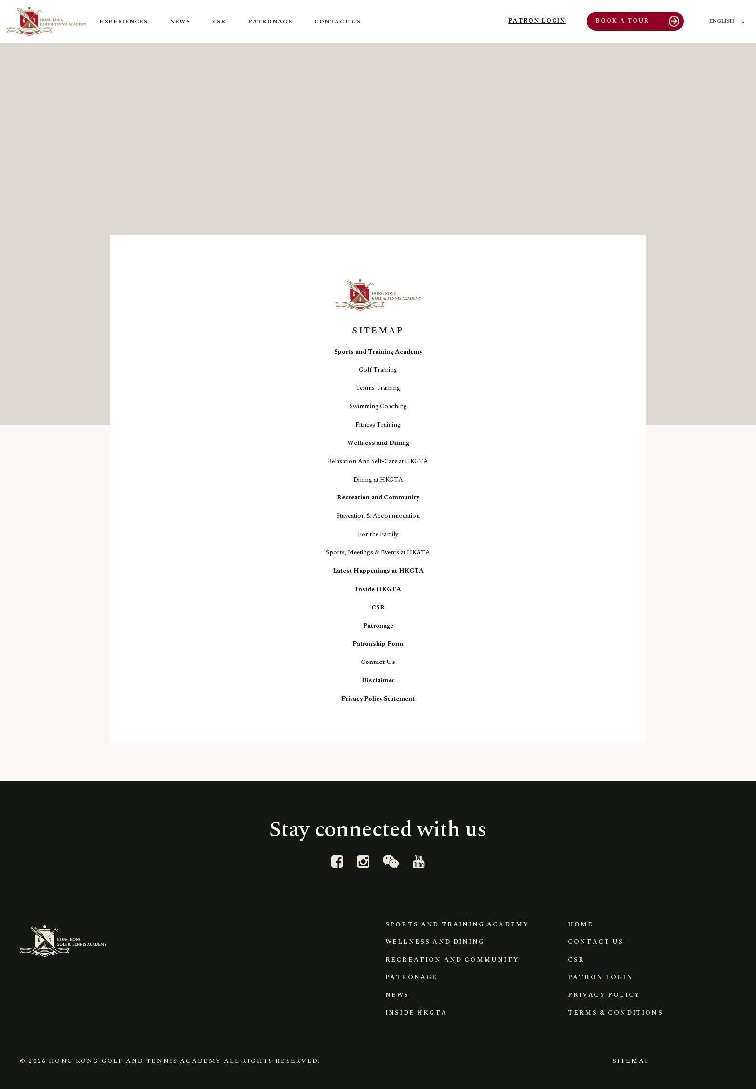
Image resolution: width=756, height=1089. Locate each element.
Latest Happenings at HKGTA (378, 571)
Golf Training (378, 369)
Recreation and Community (378, 497)
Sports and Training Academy (378, 352)
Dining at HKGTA (378, 479)
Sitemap (629, 1061)
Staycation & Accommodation (378, 516)
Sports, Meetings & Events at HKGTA (378, 552)
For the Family (378, 534)
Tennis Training (378, 388)
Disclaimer (378, 680)
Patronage (378, 626)
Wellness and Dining (378, 443)
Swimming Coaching (378, 406)
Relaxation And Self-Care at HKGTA (378, 461)
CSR (378, 607)
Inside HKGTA (378, 589)
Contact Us (378, 662)
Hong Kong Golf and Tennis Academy (135, 1061)
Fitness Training (378, 424)
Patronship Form (378, 643)
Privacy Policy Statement (378, 698)
